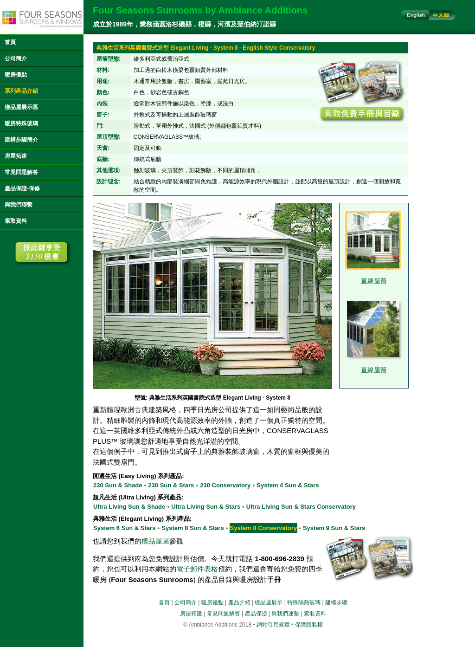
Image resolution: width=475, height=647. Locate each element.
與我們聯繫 (18, 204)
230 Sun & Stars (171, 485)
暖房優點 (16, 74)
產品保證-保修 (22, 188)
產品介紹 (239, 602)
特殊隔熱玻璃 (304, 602)
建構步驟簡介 (21, 139)
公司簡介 (16, 58)
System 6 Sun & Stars (124, 527)
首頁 (10, 42)
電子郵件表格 (197, 569)
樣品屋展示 (268, 602)
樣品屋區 (155, 541)
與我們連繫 (285, 613)
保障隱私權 (309, 624)
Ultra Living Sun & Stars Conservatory (301, 506)
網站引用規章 (273, 624)
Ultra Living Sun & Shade (129, 506)
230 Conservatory (225, 485)
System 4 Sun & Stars (288, 485)
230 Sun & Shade (117, 485)
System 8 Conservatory (263, 527)
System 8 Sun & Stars (192, 527)
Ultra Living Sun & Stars (205, 506)
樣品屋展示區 (21, 107)
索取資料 (16, 221)
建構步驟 (336, 602)
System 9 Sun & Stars (334, 527)
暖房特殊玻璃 (21, 123)
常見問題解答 (21, 172)
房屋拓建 (16, 156)
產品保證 (256, 613)
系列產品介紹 (21, 91)
